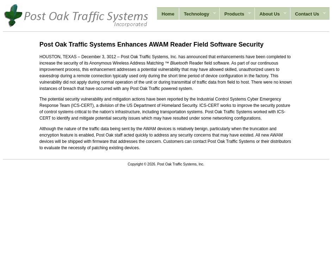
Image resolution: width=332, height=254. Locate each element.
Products (235, 14)
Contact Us (308, 14)
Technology (197, 14)
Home (168, 14)
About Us (271, 14)
